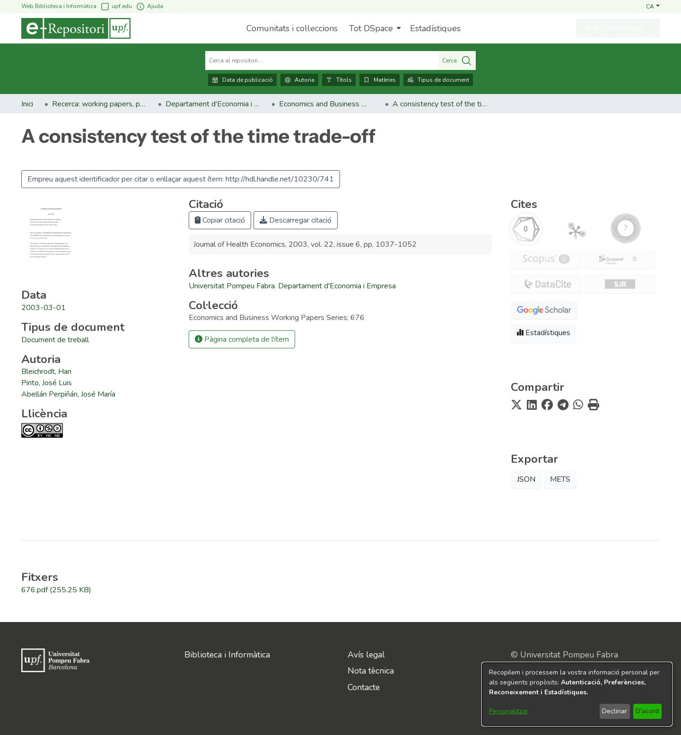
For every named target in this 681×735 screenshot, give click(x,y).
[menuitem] (374, 28)
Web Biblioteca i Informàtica (58, 6)
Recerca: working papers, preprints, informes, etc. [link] (99, 104)
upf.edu (116, 6)
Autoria (299, 80)
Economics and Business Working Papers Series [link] (326, 104)
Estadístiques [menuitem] (435, 28)
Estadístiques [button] (543, 333)
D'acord (647, 711)
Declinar (614, 711)
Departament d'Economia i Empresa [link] (213, 104)
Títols (339, 80)
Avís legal (366, 654)
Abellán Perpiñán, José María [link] (68, 394)
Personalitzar (508, 711)
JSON (526, 479)
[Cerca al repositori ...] (321, 60)
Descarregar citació (296, 220)
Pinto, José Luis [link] (46, 383)
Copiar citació (220, 220)
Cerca (457, 60)
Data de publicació (242, 80)
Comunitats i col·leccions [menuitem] (292, 28)
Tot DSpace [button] (371, 28)
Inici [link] (27, 104)
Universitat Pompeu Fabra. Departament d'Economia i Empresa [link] (292, 286)
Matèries (379, 80)
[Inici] (76, 28)
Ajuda (149, 6)
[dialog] (577, 694)
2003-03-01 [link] (43, 308)
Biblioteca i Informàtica (227, 654)
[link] (55, 340)
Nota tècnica (371, 670)
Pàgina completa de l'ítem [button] (242, 339)
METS (560, 479)
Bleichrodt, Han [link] (46, 371)
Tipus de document (438, 80)
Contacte (364, 687)
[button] (653, 6)
